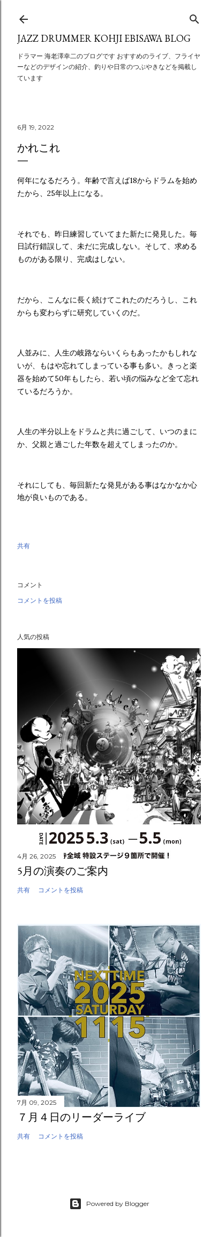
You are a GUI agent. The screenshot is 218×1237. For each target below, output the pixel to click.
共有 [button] (23, 546)
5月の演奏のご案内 (62, 871)
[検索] (194, 16)
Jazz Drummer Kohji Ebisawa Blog (104, 38)
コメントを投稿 (39, 600)
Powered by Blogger (109, 1203)
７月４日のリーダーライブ (81, 1117)
